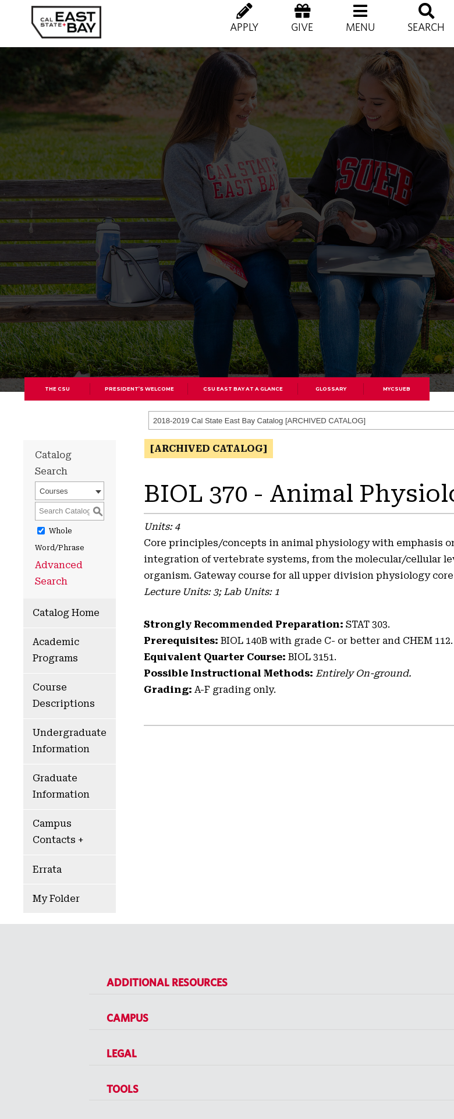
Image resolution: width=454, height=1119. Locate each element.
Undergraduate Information (70, 741)
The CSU (57, 389)
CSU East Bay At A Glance (243, 389)
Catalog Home (66, 612)
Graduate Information (61, 786)
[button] (360, 29)
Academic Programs (56, 650)
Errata (47, 869)
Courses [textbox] (54, 491)
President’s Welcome (139, 389)
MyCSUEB (396, 389)
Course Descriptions (64, 695)
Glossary (330, 389)
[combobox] (69, 490)
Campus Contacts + (58, 831)
